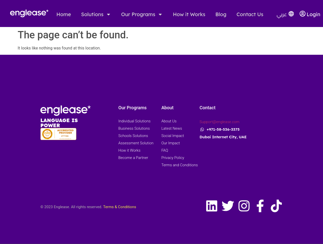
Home (64, 14)
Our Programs (142, 14)
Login (313, 14)
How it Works (189, 14)
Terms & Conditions (119, 207)
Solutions (96, 14)
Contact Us (249, 14)
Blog (221, 14)
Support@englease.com (219, 122)
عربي (282, 14)
